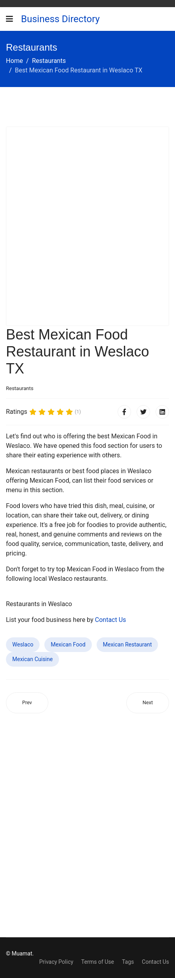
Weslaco (22, 644)
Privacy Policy (56, 962)
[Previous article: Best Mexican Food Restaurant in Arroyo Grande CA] (27, 702)
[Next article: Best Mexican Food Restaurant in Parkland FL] (147, 702)
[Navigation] (9, 19)
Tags (128, 962)
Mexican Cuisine (32, 659)
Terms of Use (97, 962)
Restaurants (19, 388)
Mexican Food (68, 644)
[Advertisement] (87, 226)
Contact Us (110, 620)
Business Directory (60, 19)
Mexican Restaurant (127, 644)
